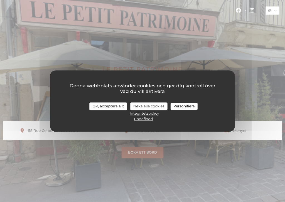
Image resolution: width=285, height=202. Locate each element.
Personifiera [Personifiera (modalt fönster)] (184, 106)
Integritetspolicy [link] (144, 113)
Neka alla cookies (148, 106)
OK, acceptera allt (108, 106)
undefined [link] (143, 119)
